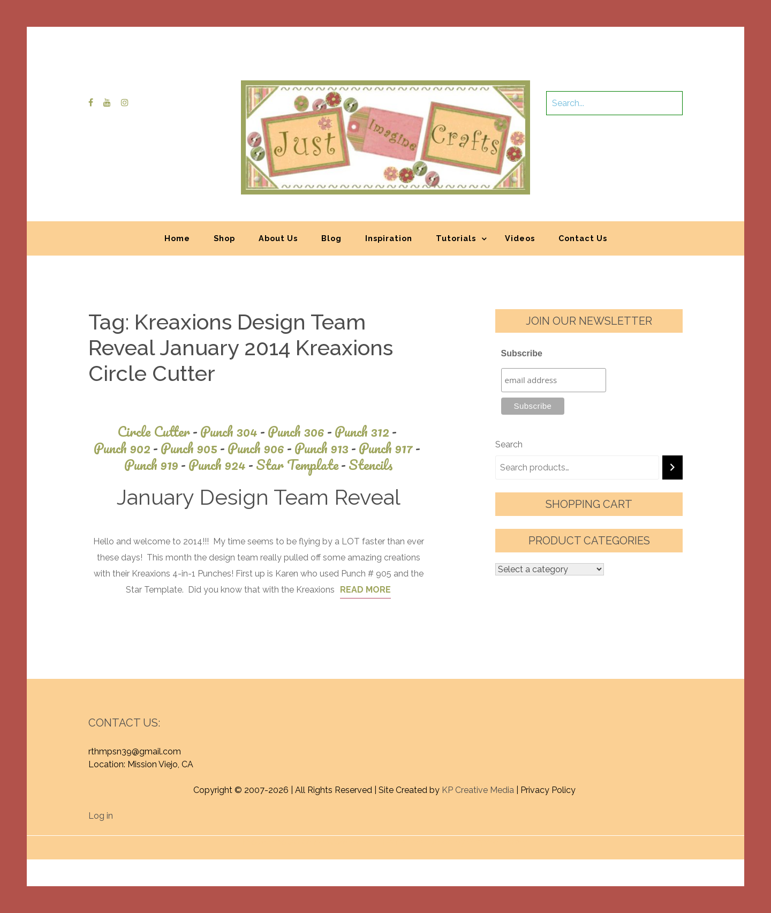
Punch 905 (194, 448)
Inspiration (388, 238)
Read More (365, 590)
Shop (224, 238)
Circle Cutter (158, 431)
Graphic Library (497, 842)
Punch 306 (301, 431)
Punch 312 (367, 431)
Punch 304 (234, 431)
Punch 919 (156, 465)
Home (177, 238)
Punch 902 (127, 448)
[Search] (672, 467)
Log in (100, 816)
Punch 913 (326, 448)
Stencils (371, 465)
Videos (520, 238)
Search (509, 444)
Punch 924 (222, 465)
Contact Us (582, 238)
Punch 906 (261, 448)
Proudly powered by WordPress (307, 842)
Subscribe (521, 353)
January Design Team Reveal (258, 497)
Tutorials (456, 238)
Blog (331, 238)
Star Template (302, 465)
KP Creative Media (478, 790)
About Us (278, 238)
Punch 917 (391, 448)
